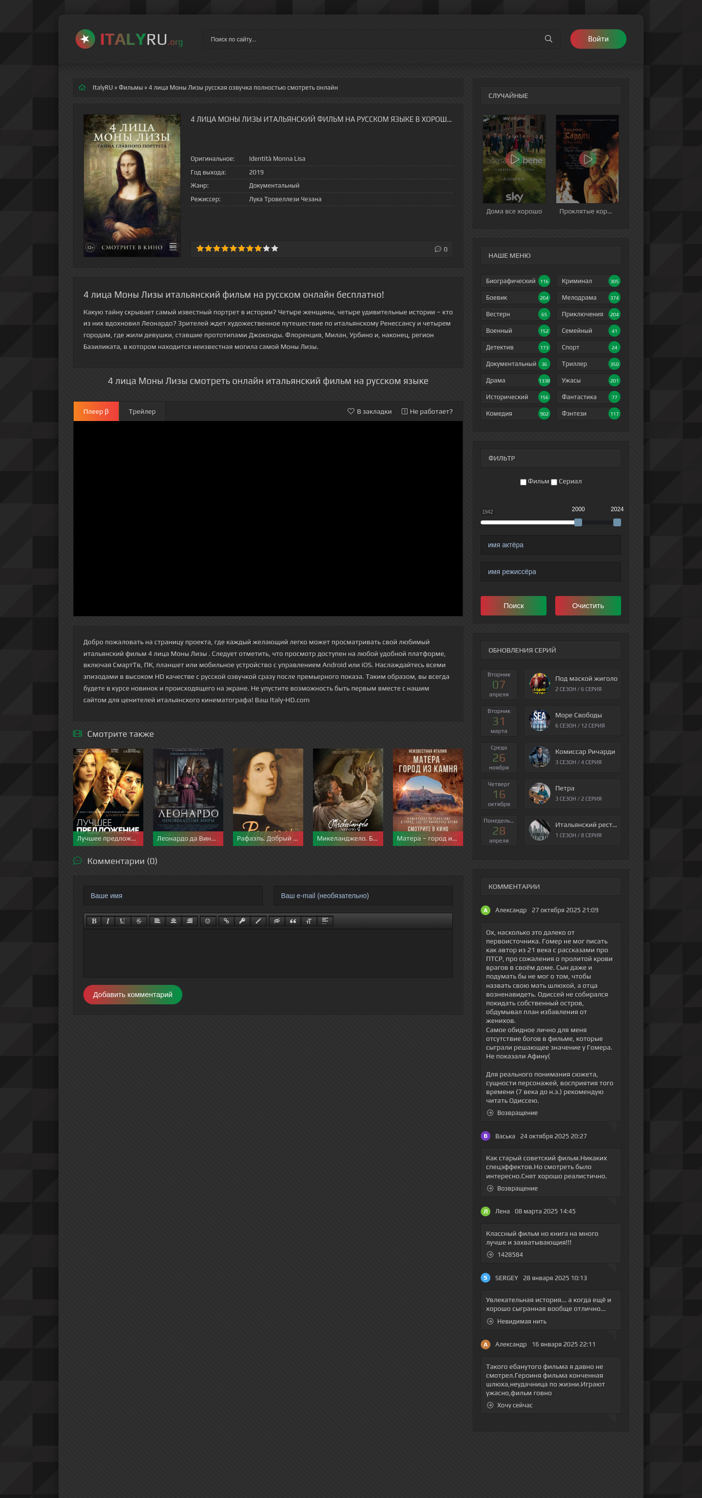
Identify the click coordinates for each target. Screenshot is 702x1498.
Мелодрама (591, 297)
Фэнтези (591, 413)
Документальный (518, 364)
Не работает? (427, 411)
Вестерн (518, 314)
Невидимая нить (516, 1321)
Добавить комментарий (133, 994)
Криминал (591, 281)
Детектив (518, 347)
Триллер (591, 364)
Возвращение (512, 1113)
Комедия (518, 413)
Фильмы (130, 87)
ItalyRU (103, 87)
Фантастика (591, 397)
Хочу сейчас (510, 1405)
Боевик (518, 297)
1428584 (505, 1254)
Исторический (518, 397)
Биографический (518, 281)
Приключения (591, 314)
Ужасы (591, 380)
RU (141, 38)
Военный (518, 331)
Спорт (591, 347)
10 (275, 248)
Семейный (591, 331)
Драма (518, 380)
